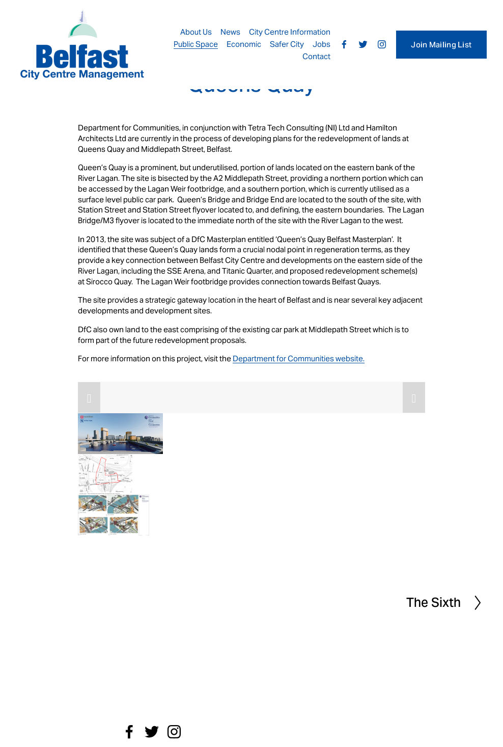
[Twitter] (363, 44)
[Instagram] (382, 44)
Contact (316, 56)
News (230, 32)
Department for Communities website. (299, 358)
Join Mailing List (441, 44)
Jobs (321, 44)
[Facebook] (344, 44)
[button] (89, 397)
